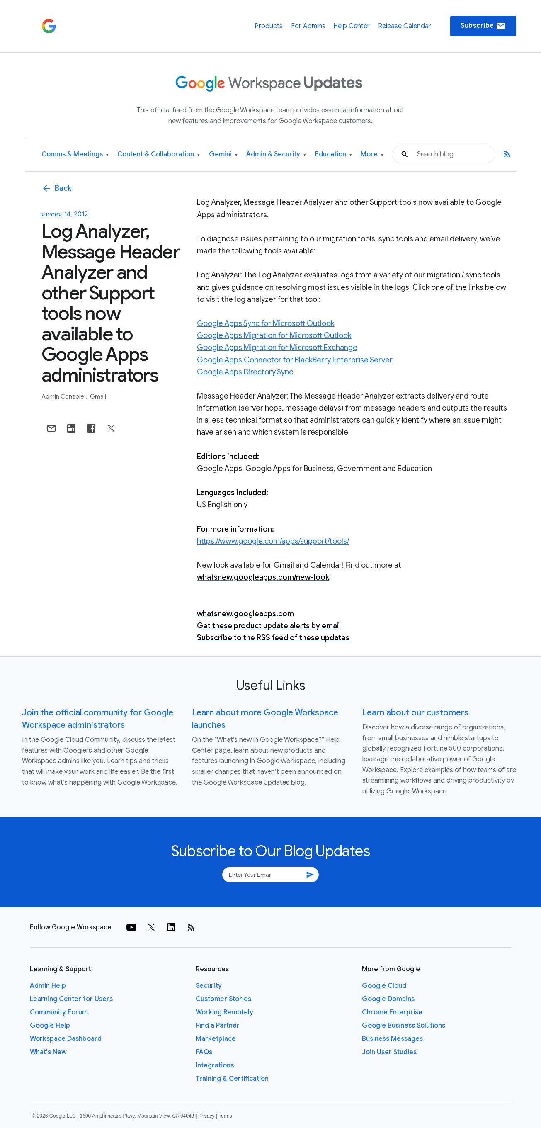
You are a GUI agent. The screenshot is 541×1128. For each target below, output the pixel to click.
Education (333, 154)
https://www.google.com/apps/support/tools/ (273, 541)
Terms (225, 1116)
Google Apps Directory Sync (245, 372)
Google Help (50, 1025)
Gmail (98, 396)
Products (269, 26)
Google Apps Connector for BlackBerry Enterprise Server (295, 360)
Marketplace (216, 1039)
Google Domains (388, 999)
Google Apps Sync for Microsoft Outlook (266, 323)
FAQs (204, 1052)
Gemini (223, 154)
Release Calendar (404, 26)
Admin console (63, 396)
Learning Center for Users (71, 999)
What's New (48, 1052)
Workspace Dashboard (66, 1039)
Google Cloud (384, 986)
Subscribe (483, 26)
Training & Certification (232, 1079)
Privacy (206, 1116)
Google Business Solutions (403, 1025)
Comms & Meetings (75, 154)
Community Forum (59, 1012)
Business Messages (392, 1039)
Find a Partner (218, 1025)
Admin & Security (276, 154)
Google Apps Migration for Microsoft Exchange (277, 347)
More (372, 154)
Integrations (215, 1065)
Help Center (351, 26)
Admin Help (48, 986)
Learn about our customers (415, 712)
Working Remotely (224, 1012)
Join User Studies (389, 1052)
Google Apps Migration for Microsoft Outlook (274, 335)
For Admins (308, 26)
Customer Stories (223, 999)
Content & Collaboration (158, 154)
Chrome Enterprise (392, 1012)
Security (209, 986)
